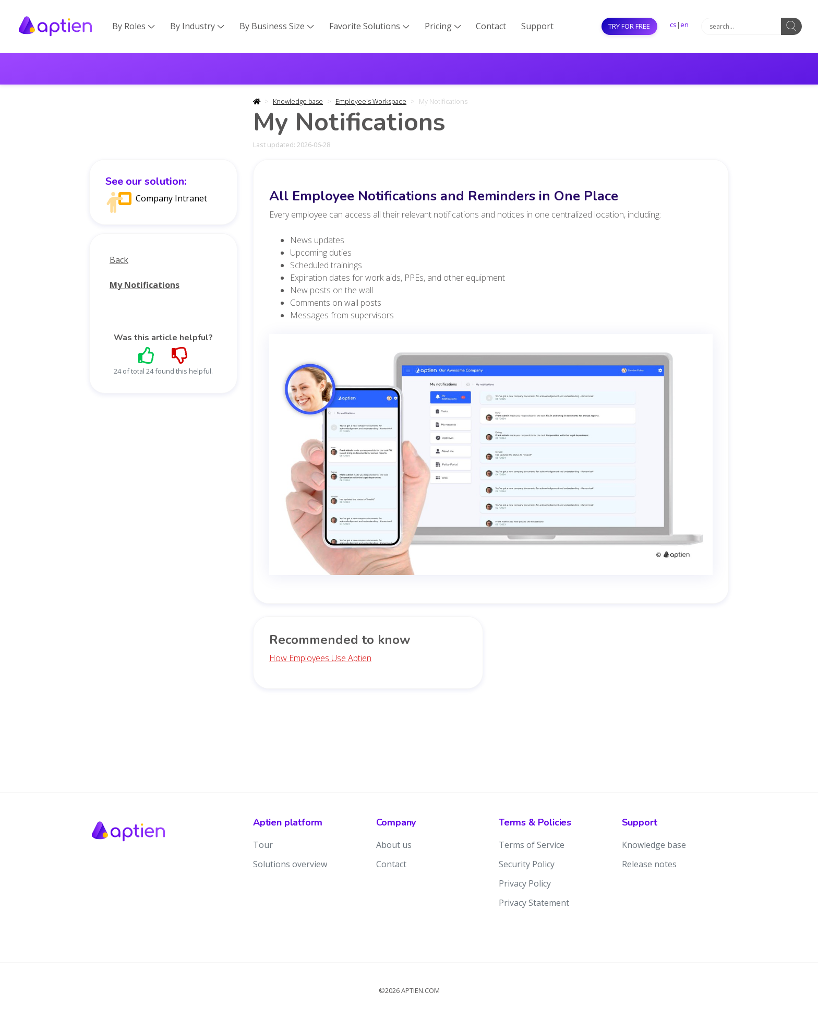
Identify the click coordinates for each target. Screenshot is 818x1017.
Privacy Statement (534, 902)
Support (537, 26)
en (684, 24)
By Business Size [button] (276, 26)
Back (119, 260)
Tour (263, 845)
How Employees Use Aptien (320, 658)
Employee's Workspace (370, 101)
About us (394, 845)
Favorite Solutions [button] (369, 26)
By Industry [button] (197, 26)
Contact (491, 26)
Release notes (649, 864)
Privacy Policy (525, 883)
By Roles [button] (133, 26)
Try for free (629, 26)
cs (673, 24)
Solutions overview (290, 864)
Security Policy (527, 864)
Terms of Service (531, 845)
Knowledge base (298, 101)
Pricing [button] (443, 26)
